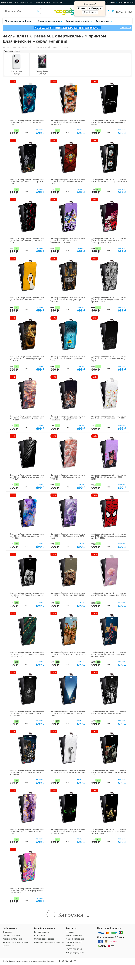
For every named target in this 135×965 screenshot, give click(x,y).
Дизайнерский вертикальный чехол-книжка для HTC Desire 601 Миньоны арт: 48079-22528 (67, 359)
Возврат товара (42, 2)
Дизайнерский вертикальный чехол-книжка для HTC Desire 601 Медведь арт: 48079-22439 (27, 122)
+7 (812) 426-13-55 (74, 942)
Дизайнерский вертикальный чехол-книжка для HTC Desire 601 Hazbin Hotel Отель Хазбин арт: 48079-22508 (108, 241)
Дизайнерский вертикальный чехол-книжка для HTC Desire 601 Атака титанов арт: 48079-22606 (27, 182)
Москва (82, 8)
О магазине (6, 2)
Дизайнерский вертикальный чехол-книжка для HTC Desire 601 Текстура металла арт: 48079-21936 (27, 477)
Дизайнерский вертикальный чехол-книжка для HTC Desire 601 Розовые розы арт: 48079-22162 (67, 477)
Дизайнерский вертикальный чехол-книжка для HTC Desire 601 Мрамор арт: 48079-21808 (27, 831)
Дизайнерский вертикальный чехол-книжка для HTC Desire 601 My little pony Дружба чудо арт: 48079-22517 (27, 891)
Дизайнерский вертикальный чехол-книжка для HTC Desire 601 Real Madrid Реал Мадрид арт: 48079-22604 (67, 241)
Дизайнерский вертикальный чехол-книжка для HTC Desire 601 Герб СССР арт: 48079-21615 (67, 182)
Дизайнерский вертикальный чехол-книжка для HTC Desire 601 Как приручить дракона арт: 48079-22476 (67, 831)
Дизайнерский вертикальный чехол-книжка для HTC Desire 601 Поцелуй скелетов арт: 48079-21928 (27, 595)
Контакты (57, 2)
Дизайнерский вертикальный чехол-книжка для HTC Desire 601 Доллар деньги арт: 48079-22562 (67, 300)
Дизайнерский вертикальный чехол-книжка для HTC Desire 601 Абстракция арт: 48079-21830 (27, 241)
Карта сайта (39, 935)
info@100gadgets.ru (75, 952)
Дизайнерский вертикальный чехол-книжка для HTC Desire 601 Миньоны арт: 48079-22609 (67, 713)
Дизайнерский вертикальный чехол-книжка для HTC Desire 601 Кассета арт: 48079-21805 (109, 181)
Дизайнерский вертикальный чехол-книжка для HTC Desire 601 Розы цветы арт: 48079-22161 (67, 536)
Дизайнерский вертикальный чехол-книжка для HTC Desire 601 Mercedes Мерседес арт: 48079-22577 (109, 122)
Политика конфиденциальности (49, 942)
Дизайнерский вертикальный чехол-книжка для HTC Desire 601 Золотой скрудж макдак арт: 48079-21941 (108, 831)
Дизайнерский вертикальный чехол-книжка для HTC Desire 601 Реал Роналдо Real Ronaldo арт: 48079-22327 (67, 418)
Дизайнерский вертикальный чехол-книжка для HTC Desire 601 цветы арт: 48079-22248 (108, 417)
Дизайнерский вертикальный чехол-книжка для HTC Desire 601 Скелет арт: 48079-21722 (108, 712)
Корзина (119, 12)
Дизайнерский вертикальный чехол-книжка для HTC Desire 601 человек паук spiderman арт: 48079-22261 (108, 536)
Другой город (89, 12)
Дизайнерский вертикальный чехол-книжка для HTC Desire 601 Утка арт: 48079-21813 (27, 299)
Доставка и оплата (23, 2)
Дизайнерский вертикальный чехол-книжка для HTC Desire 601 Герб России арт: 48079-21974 (108, 359)
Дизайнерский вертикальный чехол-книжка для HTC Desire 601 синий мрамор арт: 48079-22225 (27, 536)
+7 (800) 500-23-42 (74, 949)
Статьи (6, 946)
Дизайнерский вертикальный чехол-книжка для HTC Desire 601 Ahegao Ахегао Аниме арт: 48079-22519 (108, 300)
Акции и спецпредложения (15, 942)
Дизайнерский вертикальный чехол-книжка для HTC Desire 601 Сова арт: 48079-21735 (67, 594)
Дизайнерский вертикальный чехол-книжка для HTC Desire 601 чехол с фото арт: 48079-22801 (68, 654)
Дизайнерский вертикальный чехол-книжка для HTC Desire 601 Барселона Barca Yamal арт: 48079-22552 (108, 654)
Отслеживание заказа (44, 939)
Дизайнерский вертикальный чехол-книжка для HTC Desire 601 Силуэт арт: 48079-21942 (67, 771)
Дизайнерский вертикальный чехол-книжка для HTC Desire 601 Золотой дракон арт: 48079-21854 (27, 359)
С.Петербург (95, 8)
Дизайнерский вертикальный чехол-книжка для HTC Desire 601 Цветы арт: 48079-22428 (108, 594)
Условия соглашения (12, 939)
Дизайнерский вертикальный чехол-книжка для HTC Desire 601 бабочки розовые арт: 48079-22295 (27, 418)
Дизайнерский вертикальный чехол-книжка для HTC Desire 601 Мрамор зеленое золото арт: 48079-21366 (27, 654)
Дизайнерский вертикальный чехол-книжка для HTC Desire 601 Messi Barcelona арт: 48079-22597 (27, 772)
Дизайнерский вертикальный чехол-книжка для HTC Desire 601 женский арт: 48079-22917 (108, 477)
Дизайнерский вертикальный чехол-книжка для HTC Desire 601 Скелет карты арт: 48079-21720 (109, 772)
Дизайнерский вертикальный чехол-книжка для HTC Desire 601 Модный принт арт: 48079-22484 (67, 122)
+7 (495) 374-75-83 (74, 935)
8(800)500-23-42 (127, 2)
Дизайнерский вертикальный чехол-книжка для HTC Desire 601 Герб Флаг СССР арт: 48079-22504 (27, 713)
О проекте (7, 932)
